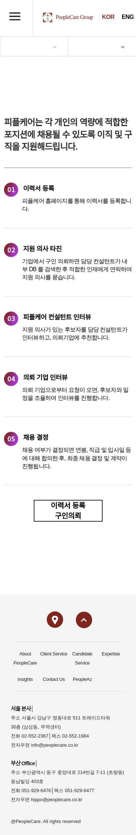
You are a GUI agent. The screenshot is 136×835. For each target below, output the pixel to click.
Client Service (53, 654)
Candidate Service (82, 658)
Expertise (111, 654)
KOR (108, 17)
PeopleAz (82, 679)
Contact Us (54, 679)
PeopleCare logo (68, 17)
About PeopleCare (25, 658)
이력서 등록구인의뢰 (68, 511)
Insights (25, 679)
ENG (128, 17)
